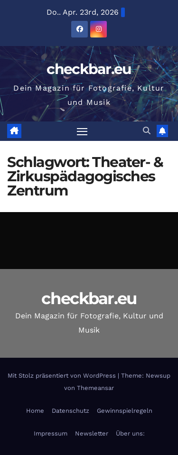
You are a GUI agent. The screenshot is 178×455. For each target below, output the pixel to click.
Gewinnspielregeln (124, 410)
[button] (146, 130)
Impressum (50, 433)
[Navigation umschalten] (82, 131)
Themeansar (95, 387)
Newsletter (91, 433)
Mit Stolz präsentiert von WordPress (63, 375)
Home (35, 410)
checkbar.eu (89, 69)
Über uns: (130, 433)
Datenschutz (70, 410)
